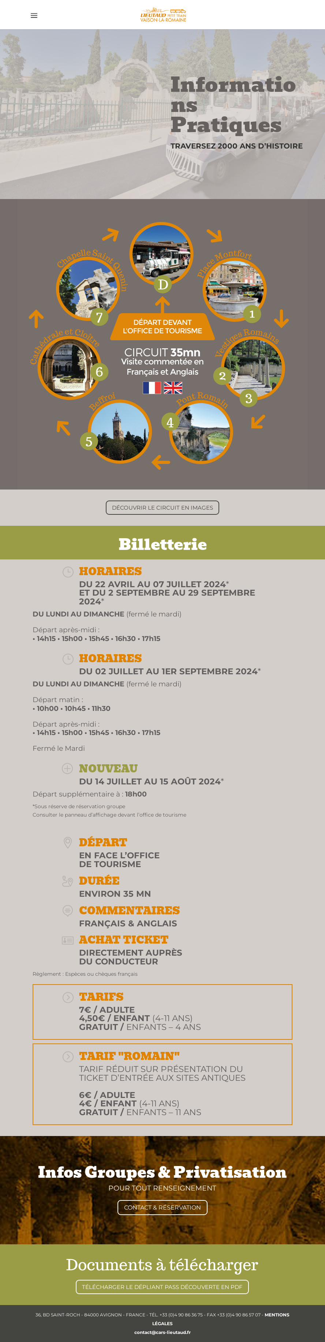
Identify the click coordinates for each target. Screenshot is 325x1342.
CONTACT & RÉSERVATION (162, 1207)
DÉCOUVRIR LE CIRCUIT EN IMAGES (162, 507)
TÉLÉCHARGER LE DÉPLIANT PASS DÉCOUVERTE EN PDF (162, 1286)
